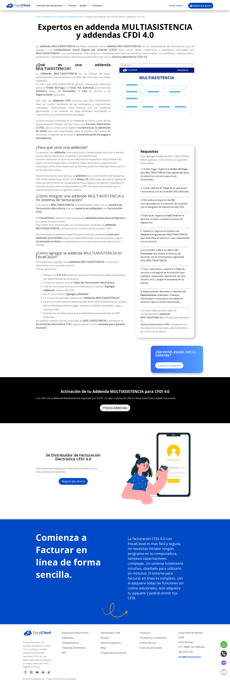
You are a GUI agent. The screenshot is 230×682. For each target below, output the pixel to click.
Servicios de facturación (49, 5)
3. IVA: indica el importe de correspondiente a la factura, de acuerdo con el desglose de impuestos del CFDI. (164, 203)
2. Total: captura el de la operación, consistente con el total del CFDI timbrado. (165, 189)
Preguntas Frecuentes (113, 652)
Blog (103, 647)
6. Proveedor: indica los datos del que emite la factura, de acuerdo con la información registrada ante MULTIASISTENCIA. (162, 255)
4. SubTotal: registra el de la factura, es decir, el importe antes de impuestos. (162, 219)
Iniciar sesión (176, 5)
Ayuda (83, 5)
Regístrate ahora (73, 481)
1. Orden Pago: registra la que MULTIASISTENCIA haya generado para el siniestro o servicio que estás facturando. (165, 174)
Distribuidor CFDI (110, 632)
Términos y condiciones (153, 637)
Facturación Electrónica (75, 632)
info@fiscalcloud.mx (189, 656)
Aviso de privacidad (151, 647)
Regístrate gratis (202, 5)
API (64, 652)
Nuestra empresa (111, 642)
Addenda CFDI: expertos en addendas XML (63, 16)
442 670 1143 (185, 651)
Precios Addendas (115, 408)
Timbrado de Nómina (74, 647)
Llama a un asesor (169, 365)
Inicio (38, 16)
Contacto (97, 5)
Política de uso (148, 642)
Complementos (70, 642)
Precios (72, 5)
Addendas (67, 637)
